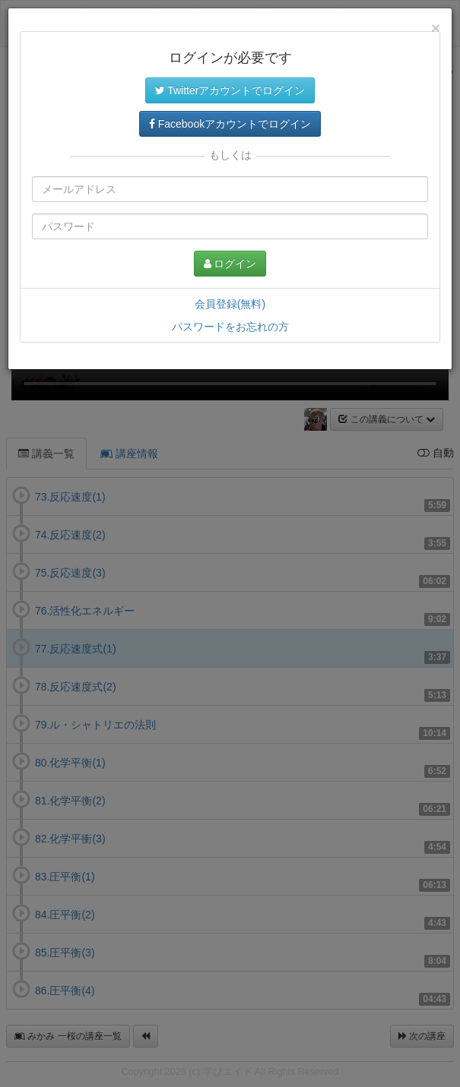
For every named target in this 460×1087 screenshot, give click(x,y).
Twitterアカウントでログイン (230, 90)
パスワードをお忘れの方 (230, 327)
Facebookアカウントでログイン (230, 124)
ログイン (230, 264)
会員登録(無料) (230, 304)
